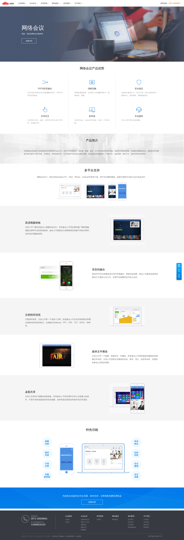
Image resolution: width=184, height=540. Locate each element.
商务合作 (146, 524)
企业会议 (32, 3)
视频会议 (83, 524)
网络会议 (83, 527)
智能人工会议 (85, 522)
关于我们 (78, 3)
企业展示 (130, 519)
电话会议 (55, 536)
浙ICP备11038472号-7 (155, 536)
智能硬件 (83, 530)
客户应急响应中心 (37, 522)
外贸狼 (99, 519)
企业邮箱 (21, 3)
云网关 (67, 522)
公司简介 (146, 519)
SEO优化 (131, 522)
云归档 (67, 519)
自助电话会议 (85, 519)
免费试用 (29, 41)
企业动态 (146, 522)
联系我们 (146, 527)
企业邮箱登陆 (70, 536)
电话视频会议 (132, 527)
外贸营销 (44, 3)
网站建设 (55, 3)
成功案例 (66, 3)
